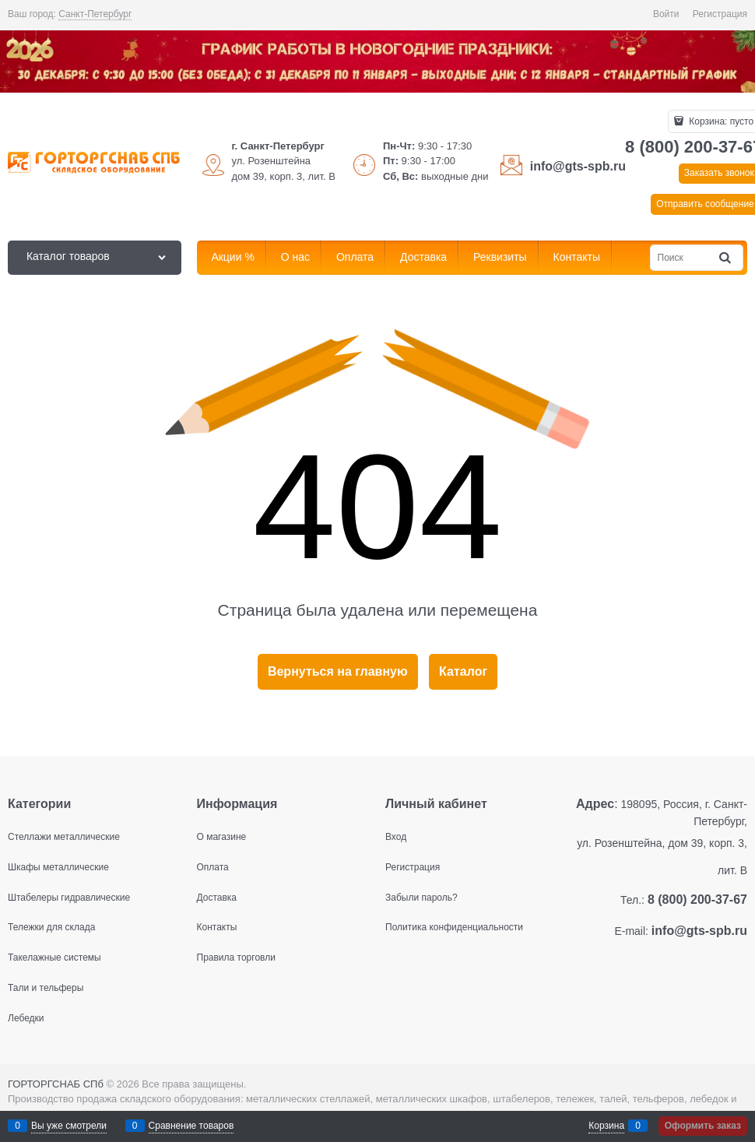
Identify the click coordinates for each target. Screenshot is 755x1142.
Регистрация (720, 14)
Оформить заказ (703, 1125)
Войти (666, 14)
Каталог (463, 671)
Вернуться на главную (338, 671)
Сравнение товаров (191, 1125)
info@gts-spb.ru (578, 166)
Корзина (606, 1125)
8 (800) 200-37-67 (697, 899)
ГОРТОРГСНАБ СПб (56, 1084)
